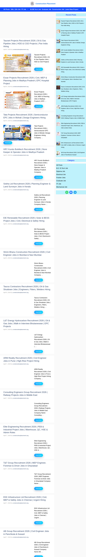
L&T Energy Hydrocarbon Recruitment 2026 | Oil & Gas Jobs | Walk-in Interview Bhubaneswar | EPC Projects (26, 323)
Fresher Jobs (60, 177)
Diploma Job (60, 171)
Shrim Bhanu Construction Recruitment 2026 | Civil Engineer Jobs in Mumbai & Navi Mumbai (73, 79)
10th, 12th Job (16, 9)
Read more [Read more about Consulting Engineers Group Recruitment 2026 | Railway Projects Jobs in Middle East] (38, 420)
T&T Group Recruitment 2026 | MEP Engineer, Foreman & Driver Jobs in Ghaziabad (71, 135)
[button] (82, 9)
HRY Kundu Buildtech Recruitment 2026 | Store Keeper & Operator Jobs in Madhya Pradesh (72, 52)
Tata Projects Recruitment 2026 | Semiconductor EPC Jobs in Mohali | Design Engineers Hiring (73, 43)
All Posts (6, 9)
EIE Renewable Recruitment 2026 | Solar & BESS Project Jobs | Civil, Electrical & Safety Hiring (73, 70)
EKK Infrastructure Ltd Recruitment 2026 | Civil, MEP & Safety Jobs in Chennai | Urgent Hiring (73, 145)
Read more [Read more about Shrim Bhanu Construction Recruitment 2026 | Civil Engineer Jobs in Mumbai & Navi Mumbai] (38, 280)
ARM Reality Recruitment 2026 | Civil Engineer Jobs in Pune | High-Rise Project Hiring (72, 108)
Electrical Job (61, 174)
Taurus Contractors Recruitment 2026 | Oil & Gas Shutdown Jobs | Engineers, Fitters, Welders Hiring (73, 89)
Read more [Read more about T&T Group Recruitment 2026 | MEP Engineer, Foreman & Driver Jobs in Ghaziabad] (38, 488)
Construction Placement (45, 4)
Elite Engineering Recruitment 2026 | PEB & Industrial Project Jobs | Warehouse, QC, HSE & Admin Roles (25, 429)
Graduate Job (46, 9)
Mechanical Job (61, 187)
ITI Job (25, 9)
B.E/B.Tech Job (35, 9)
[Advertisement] (27, 25)
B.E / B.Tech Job (62, 168)
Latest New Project (71, 9)
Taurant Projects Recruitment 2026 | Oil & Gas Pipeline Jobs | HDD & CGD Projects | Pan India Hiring (25, 43)
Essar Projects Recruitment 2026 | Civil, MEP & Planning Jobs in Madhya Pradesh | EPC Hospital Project (26, 81)
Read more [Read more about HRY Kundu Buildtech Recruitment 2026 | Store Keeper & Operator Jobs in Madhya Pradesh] (38, 177)
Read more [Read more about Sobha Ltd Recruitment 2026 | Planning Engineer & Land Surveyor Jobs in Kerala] (38, 209)
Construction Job (58, 9)
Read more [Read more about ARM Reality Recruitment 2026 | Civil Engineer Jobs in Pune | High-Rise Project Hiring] (38, 383)
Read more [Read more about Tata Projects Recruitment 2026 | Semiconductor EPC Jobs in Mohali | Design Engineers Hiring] (8, 142)
